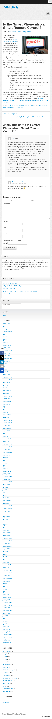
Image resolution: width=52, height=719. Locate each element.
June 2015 (5, 334)
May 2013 (5, 388)
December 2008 (7, 506)
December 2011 (7, 420)
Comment (6, 203)
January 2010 (6, 474)
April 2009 (5, 495)
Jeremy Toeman (26, 32)
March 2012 (6, 412)
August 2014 (6, 361)
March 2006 (6, 594)
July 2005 (5, 616)
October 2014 (6, 356)
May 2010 (5, 463)
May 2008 (5, 525)
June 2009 (5, 490)
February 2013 (7, 390)
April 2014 (5, 369)
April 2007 (5, 559)
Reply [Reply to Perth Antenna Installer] (9, 190)
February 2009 (7, 500)
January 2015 (6, 348)
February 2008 (7, 533)
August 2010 (6, 455)
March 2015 (6, 342)
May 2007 (5, 557)
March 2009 (6, 498)
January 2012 (6, 417)
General (5, 659)
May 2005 (5, 621)
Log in (4, 700)
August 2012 (6, 404)
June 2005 (5, 618)
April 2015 (5, 340)
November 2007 (7, 541)
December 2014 (7, 350)
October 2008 (6, 511)
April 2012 (5, 409)
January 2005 (6, 632)
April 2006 (5, 592)
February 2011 (7, 439)
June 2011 (5, 433)
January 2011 (6, 441)
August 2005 (6, 613)
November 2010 (7, 447)
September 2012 (7, 401)
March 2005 (6, 626)
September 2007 (7, 546)
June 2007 (5, 554)
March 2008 (6, 530)
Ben (13, 138)
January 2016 (6, 329)
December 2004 (7, 634)
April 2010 (5, 465)
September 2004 (7, 643)
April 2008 (5, 527)
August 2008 (6, 516)
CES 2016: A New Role (9, 288)
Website (5, 234)
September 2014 (7, 358)
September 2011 (7, 428)
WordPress (6, 702)
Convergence (12, 105)
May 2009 (5, 492)
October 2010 (6, 449)
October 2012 (6, 399)
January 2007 (6, 567)
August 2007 (6, 549)
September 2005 (7, 610)
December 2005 (7, 602)
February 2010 (7, 471)
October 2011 (6, 425)
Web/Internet (6, 691)
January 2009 (6, 503)
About (4, 315)
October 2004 (6, 640)
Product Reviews (7, 681)
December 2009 (7, 476)
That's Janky (30, 105)
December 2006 (7, 570)
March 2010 (6, 468)
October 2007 (6, 543)
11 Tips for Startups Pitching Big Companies (15, 286)
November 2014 (7, 353)
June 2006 (5, 586)
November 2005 (7, 605)
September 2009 (7, 482)
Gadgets (5, 654)
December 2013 (7, 377)
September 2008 (7, 514)
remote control (42, 105)
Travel (4, 686)
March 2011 (6, 436)
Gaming (5, 656)
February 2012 (7, 415)
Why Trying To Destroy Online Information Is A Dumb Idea (31, 117)
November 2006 (7, 573)
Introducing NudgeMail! (10, 114)
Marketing (5, 667)
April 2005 (5, 624)
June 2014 (5, 364)
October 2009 (6, 479)
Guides (4, 662)
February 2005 (7, 629)
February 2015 (7, 345)
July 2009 (5, 487)
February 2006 (7, 597)
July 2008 (5, 519)
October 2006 (6, 575)
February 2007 (7, 565)
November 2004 (7, 637)
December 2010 (7, 444)
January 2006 (6, 600)
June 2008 (5, 522)
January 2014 (6, 374)
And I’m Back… (7, 294)
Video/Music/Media (8, 689)
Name (5, 221)
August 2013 (6, 382)
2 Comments (19, 107)
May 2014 (5, 366)
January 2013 (6, 393)
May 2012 (5, 407)
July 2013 (5, 385)
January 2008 (6, 535)
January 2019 (6, 323)
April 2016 (5, 326)
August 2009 (6, 484)
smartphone (6, 107)
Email (5, 227)
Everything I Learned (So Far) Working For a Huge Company (20, 291)
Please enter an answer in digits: (12, 240)
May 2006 (5, 589)
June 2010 (5, 460)
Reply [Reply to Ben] (9, 173)
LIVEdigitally (10, 7)
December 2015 (7, 331)
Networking (6, 672)
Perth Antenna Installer (18, 182)
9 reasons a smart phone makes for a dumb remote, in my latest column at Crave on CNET (25, 100)
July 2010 (5, 457)
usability (12, 107)
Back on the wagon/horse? (10, 283)
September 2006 (7, 578)
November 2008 (7, 508)
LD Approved (6, 664)
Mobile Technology (21, 105)
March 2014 (6, 372)
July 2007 (5, 551)
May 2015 (5, 337)
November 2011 (7, 423)
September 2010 (7, 452)
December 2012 (7, 396)
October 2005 (6, 608)
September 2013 (7, 380)
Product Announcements (10, 678)
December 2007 (7, 538)
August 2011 (6, 431)
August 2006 (6, 581)
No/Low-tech (6, 675)
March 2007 (6, 562)
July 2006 (5, 584)
